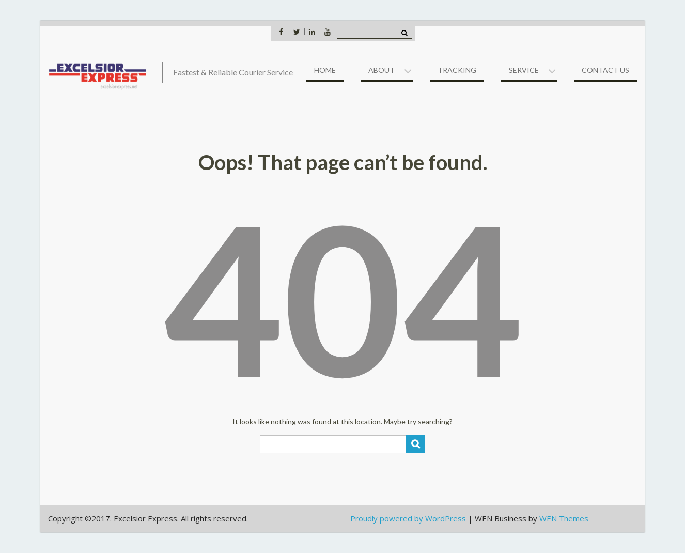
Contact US (605, 70)
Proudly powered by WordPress (408, 518)
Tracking (457, 70)
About (381, 70)
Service (524, 70)
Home (325, 70)
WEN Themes (563, 518)
